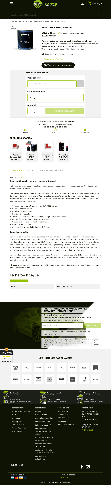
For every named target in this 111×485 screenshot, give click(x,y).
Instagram (87, 466)
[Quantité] (30, 111)
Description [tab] (17, 170)
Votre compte (63, 408)
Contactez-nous (19, 428)
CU (67, 477)
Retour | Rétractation (44, 418)
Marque (13, 177)
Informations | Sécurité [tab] (51, 170)
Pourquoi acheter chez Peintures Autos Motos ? (43, 431)
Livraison (39, 411)
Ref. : (43, 36)
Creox (19, 177)
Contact (87, 430)
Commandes (63, 417)
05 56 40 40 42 (65, 121)
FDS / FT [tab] (32, 170)
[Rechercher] (55, 15)
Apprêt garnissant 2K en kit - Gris (16, 156)
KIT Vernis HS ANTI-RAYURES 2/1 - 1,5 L (47, 156)
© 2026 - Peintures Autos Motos (55, 482)
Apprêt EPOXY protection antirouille (31, 156)
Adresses (62, 421)
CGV (14, 415)
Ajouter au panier (64, 111)
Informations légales (21, 411)
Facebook (82, 466)
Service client (41, 415)
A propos (16, 418)
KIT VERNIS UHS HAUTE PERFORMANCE (63, 156)
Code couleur (34, 78)
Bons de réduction (66, 424)
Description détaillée (52, 59)
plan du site (17, 431)
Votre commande (42, 422)
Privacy (61, 477)
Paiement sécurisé (43, 425)
